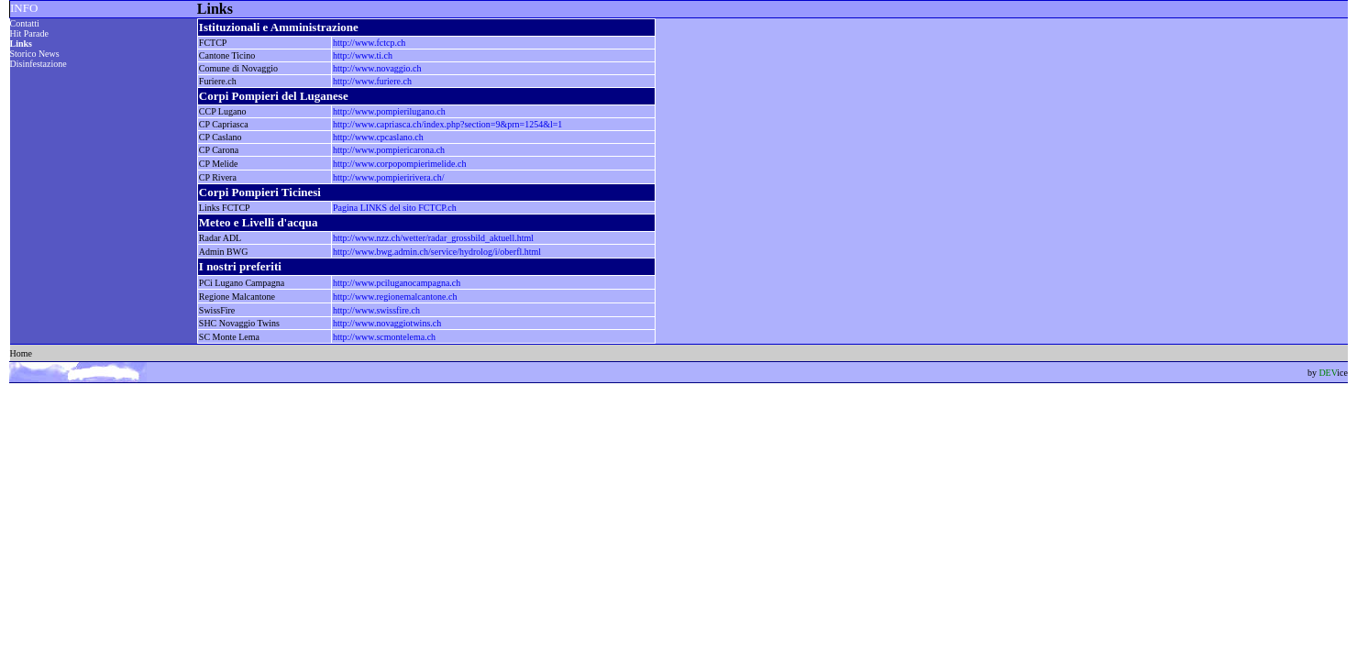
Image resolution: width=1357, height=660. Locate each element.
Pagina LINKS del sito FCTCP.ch (395, 208)
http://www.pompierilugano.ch (389, 111)
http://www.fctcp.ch (369, 43)
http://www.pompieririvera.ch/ (389, 177)
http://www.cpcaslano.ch (378, 137)
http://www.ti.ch (362, 55)
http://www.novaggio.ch (377, 68)
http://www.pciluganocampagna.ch (396, 283)
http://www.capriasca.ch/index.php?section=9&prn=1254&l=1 (447, 124)
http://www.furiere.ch (372, 81)
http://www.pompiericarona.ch (389, 150)
